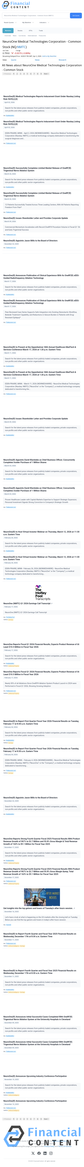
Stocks (20, 30)
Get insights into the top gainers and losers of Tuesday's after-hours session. (39, 908)
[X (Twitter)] (33, 1153)
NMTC (21, 47)
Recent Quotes (9, 22)
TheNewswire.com (11, 143)
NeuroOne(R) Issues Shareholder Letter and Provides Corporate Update (35, 218)
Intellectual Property (13, 666)
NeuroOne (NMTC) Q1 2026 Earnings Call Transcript (27, 603)
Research (62, 60)
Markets (8, 30)
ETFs (30, 30)
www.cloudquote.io (59, 1141)
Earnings (10, 619)
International (32, 36)
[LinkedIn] (45, 1153)
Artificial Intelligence (13, 946)
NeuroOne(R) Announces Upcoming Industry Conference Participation (35, 1076)
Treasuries (42, 36)
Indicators (43, 22)
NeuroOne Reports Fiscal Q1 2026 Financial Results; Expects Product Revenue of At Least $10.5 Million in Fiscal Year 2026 (41, 645)
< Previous (7, 74)
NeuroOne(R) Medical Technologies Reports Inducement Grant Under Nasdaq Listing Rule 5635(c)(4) (41, 97)
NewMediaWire (10, 115)
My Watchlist (26, 22)
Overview (8, 36)
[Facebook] (39, 1153)
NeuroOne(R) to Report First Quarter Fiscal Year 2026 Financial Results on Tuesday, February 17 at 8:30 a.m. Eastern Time (41, 722)
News (15, 36)
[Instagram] (51, 1153)
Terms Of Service (64, 1146)
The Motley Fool (10, 617)
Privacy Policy (49, 1146)
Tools (41, 30)
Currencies (22, 36)
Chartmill (8, 925)
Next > (46, 74)
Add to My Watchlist (54, 56)
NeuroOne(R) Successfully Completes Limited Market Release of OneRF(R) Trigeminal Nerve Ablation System (37, 169)
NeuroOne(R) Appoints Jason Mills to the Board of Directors (30, 240)
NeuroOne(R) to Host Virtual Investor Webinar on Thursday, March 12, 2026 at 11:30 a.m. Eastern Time (41, 533)
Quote (13, 60)
